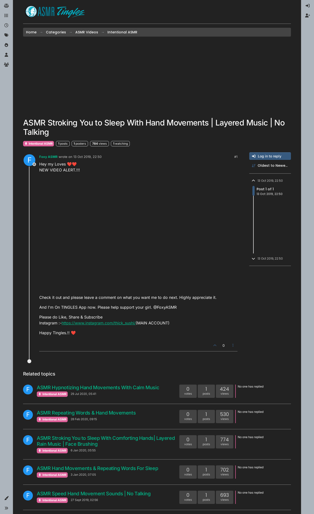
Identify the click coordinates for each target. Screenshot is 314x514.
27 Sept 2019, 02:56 (84, 500)
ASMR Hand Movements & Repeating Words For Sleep (97, 468)
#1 (235, 157)
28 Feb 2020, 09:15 (84, 419)
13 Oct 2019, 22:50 (87, 157)
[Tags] (6, 35)
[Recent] (6, 25)
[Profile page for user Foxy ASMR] (29, 160)
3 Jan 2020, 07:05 (83, 474)
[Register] (307, 16)
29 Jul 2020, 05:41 (83, 394)
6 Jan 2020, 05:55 (83, 450)
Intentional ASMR (38, 143)
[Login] (307, 6)
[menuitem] (307, 6)
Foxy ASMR (48, 157)
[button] (6, 498)
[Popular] (6, 45)
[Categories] (6, 16)
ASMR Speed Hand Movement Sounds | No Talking (93, 494)
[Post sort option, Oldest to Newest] (270, 165)
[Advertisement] (157, 77)
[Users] (6, 55)
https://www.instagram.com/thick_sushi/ (99, 322)
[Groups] (6, 65)
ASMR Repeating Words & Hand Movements (86, 413)
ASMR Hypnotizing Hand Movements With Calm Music (98, 387)
